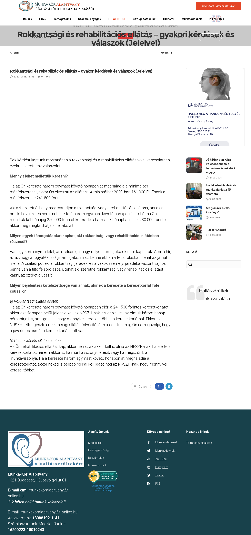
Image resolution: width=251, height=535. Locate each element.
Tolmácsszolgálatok (199, 477)
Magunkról (95, 477)
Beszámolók (96, 492)
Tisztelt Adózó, (216, 265)
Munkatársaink (97, 500)
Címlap (77, 43)
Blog (86, 43)
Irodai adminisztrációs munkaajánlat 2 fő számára (221, 224)
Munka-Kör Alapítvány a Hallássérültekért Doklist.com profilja (103, 523)
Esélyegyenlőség (98, 485)
